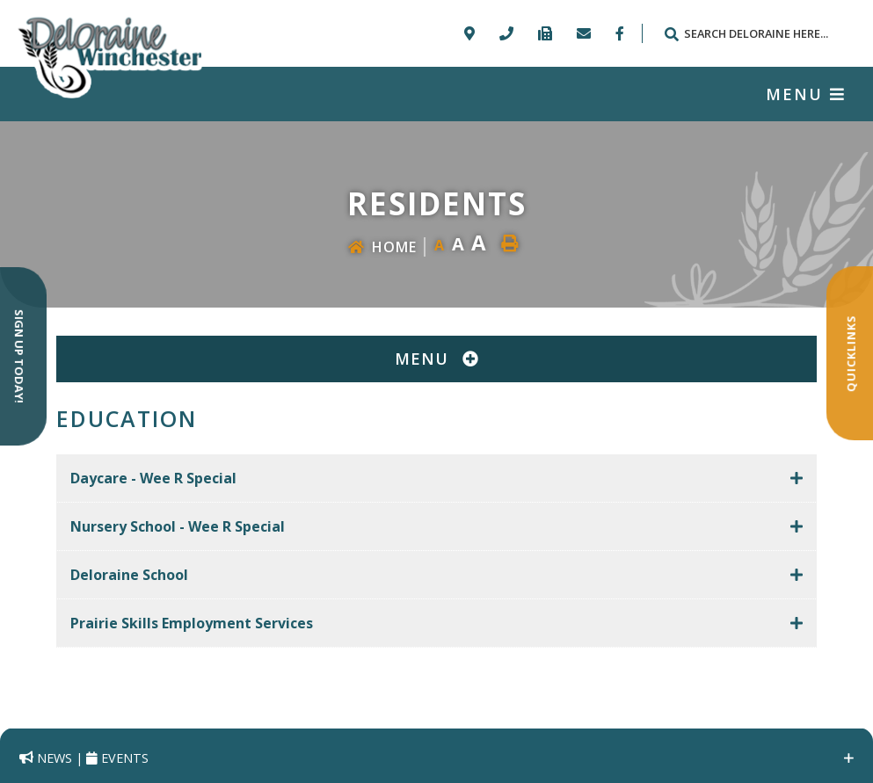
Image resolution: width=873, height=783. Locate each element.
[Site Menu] (436, 359)
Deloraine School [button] (129, 574)
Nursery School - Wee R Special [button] (177, 526)
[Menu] (806, 94)
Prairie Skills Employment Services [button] (191, 623)
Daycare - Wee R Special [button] (153, 478)
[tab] (436, 478)
